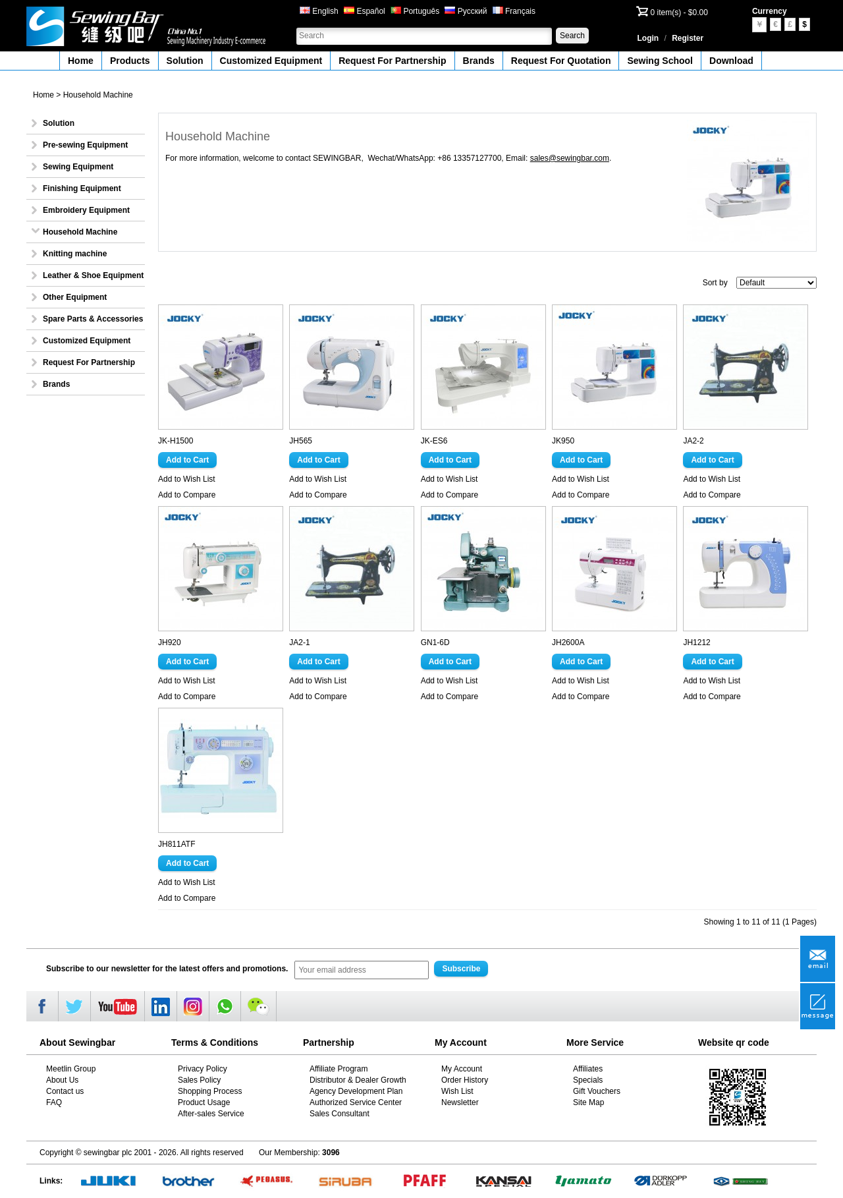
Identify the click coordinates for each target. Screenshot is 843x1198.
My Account (461, 1068)
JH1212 (696, 642)
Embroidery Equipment (86, 210)
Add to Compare (186, 494)
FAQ (54, 1102)
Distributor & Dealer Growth (358, 1080)
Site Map (588, 1102)
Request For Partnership (392, 60)
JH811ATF (176, 844)
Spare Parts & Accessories (93, 319)
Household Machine (98, 95)
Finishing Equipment (82, 188)
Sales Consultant (339, 1113)
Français (514, 11)
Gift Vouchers (596, 1091)
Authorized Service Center (356, 1102)
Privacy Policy (202, 1068)
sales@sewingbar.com (569, 158)
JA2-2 (693, 440)
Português (415, 11)
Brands (479, 60)
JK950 (563, 440)
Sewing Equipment (78, 166)
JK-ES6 (434, 440)
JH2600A (568, 642)
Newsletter (460, 1102)
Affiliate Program (338, 1068)
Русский (466, 11)
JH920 (169, 642)
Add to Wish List (186, 479)
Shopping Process (210, 1091)
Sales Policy (199, 1080)
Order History (464, 1080)
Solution (185, 60)
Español (364, 11)
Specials (588, 1080)
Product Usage (204, 1102)
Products (130, 60)
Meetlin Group (70, 1068)
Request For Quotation (561, 60)
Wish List (457, 1091)
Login (648, 38)
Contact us (65, 1091)
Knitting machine (75, 253)
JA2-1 (299, 642)
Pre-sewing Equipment (85, 145)
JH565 (300, 440)
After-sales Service (211, 1113)
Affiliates (588, 1068)
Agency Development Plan (356, 1091)
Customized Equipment (271, 60)
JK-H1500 (175, 440)
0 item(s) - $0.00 (679, 12)
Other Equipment (75, 297)
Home (81, 60)
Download (731, 60)
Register (687, 38)
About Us (62, 1080)
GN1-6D (435, 642)
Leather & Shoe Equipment (93, 275)
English (319, 11)
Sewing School (660, 60)
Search (572, 35)
